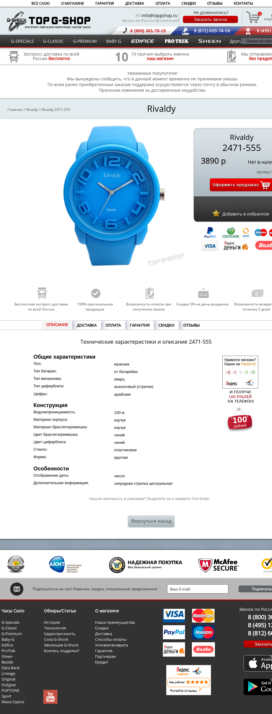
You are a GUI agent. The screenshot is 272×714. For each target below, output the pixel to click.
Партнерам (105, 656)
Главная (14, 109)
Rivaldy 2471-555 (56, 109)
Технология (55, 628)
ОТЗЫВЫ (214, 3)
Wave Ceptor (13, 701)
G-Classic (9, 628)
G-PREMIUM (85, 41)
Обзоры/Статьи (60, 611)
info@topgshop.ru (159, 15)
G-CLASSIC (53, 41)
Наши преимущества (115, 622)
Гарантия (103, 650)
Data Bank (10, 667)
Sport (6, 696)
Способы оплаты (110, 639)
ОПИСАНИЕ (57, 324)
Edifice (7, 645)
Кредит (101, 662)
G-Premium (11, 633)
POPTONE (10, 690)
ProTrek (8, 650)
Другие (237, 41)
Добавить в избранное (245, 214)
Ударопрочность (60, 633)
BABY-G (113, 41)
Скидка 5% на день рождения (202, 304)
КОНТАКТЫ (243, 3)
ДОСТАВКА (134, 3)
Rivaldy (32, 109)
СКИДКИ (188, 3)
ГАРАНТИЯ (104, 3)
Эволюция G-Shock (61, 645)
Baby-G (7, 639)
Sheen (7, 656)
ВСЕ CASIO (40, 3)
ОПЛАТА (162, 3)
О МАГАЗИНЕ (72, 3)
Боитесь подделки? (62, 650)
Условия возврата (111, 645)
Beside (7, 662)
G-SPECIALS (22, 41)
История (52, 622)
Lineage (8, 673)
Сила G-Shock (56, 639)
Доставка (103, 633)
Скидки (102, 628)
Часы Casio (12, 611)
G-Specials (10, 622)
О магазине (107, 611)
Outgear (8, 684)
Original (8, 679)
